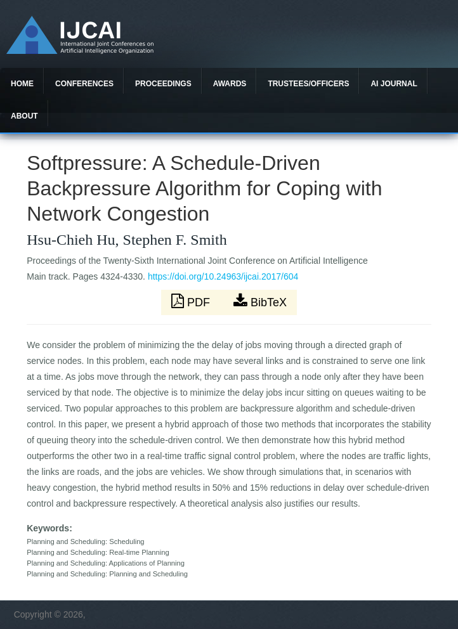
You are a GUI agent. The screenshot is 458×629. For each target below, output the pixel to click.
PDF (192, 301)
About (24, 116)
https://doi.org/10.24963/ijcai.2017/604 (223, 276)
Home (22, 83)
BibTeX (260, 301)
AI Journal (393, 83)
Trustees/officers (308, 83)
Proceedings (163, 83)
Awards (230, 83)
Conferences (84, 83)
